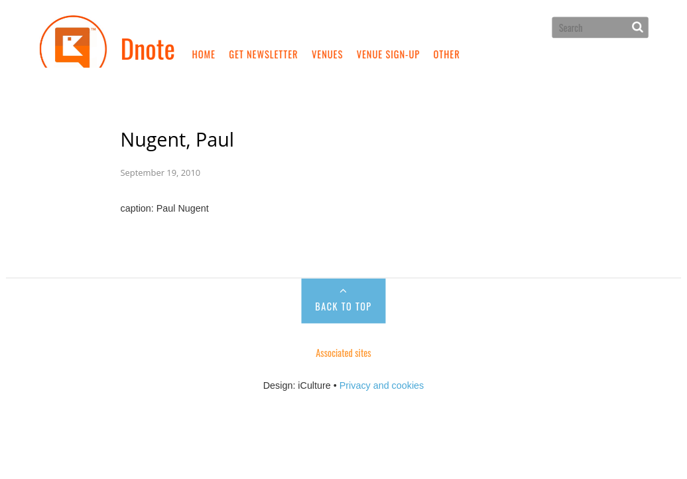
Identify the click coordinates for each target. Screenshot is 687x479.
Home (204, 54)
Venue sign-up (388, 54)
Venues (327, 54)
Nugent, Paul (178, 136)
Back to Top (343, 304)
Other (447, 54)
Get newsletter (263, 54)
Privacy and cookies (382, 382)
